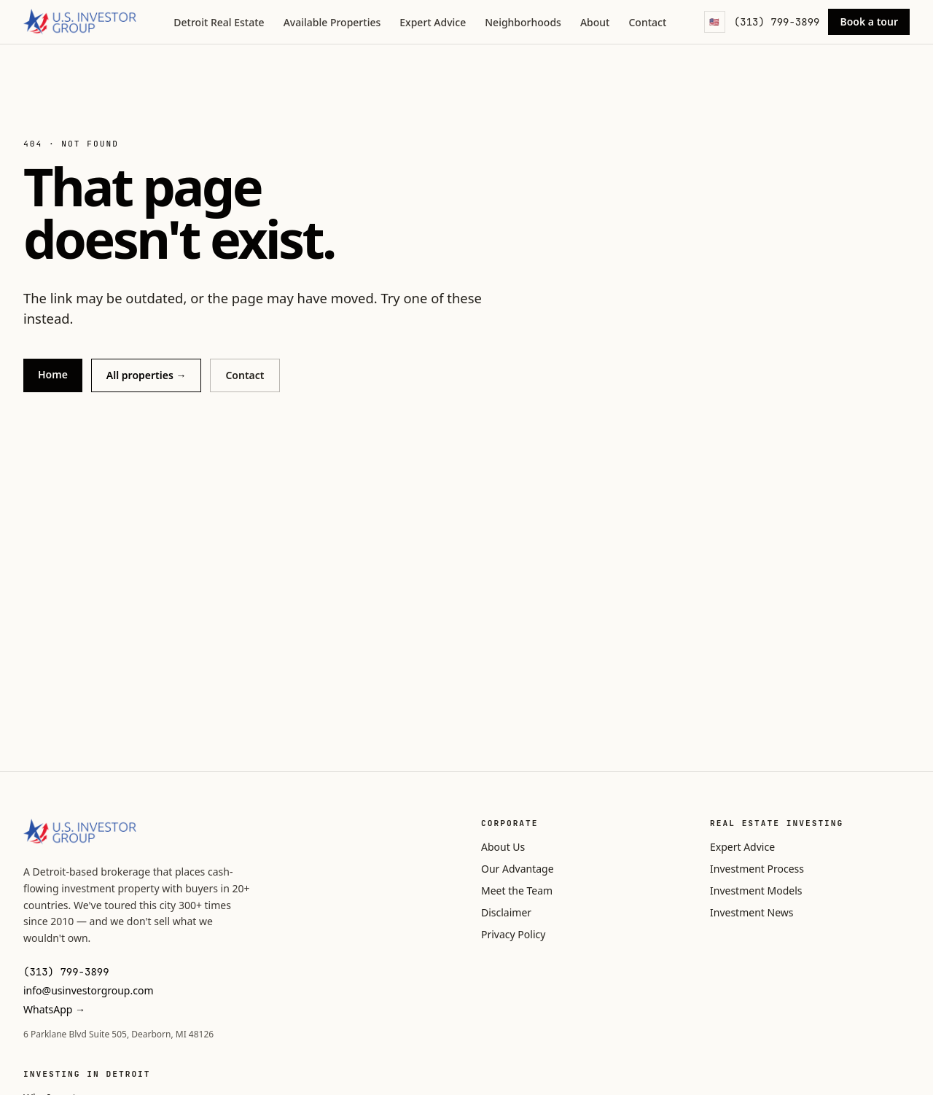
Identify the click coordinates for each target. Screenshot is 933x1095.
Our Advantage (517, 869)
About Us (503, 847)
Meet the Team (517, 890)
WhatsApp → (54, 1009)
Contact (647, 22)
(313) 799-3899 (777, 21)
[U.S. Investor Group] (79, 22)
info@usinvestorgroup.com (88, 990)
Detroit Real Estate (218, 22)
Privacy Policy (513, 934)
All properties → (146, 375)
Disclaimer (506, 912)
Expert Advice (432, 22)
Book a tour (869, 21)
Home (53, 374)
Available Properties (332, 22)
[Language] (714, 22)
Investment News (751, 912)
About (595, 22)
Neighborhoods (523, 22)
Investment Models (756, 890)
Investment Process (757, 869)
